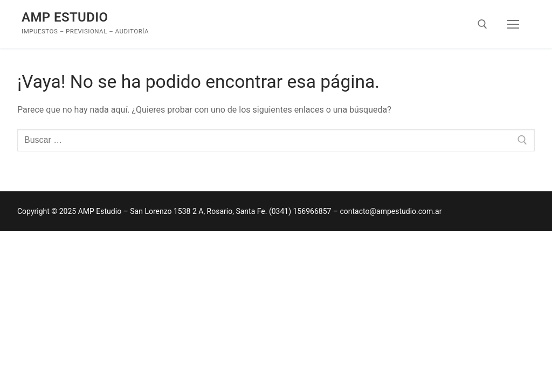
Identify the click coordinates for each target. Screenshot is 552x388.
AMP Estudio (65, 17)
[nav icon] (513, 24)
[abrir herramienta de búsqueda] (482, 24)
